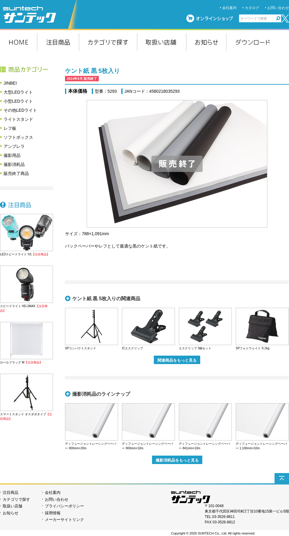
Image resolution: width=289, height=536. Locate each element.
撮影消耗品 (14, 164)
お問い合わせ (278, 8)
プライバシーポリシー (64, 506)
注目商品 (26, 205)
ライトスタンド (18, 119)
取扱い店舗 (12, 506)
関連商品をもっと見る (177, 360)
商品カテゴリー (26, 69)
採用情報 (53, 513)
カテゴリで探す (16, 499)
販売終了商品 (16, 173)
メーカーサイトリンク (64, 519)
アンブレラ (14, 146)
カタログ (252, 8)
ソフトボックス (18, 137)
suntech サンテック (40, 14)
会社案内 (229, 8)
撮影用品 (12, 155)
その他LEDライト (20, 110)
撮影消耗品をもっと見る (177, 460)
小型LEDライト (18, 101)
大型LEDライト (18, 92)
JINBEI (10, 83)
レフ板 (10, 128)
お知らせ (10, 513)
